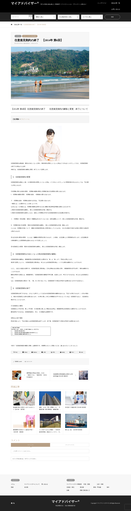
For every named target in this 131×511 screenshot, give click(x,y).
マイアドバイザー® (65, 501)
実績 (12, 487)
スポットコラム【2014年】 (29, 36)
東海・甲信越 (97, 487)
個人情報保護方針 (70, 505)
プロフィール (25, 119)
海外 (108, 487)
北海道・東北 (70, 487)
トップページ (102, 3)
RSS (14, 503)
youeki (20, 361)
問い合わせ (44, 484)
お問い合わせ (115, 9)
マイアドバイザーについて (32, 484)
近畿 (68, 490)
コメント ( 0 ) (30, 444)
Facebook (11, 503)
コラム (18, 36)
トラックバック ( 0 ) (69, 444)
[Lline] (43, 352)
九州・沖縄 (100, 484)
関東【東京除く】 (85, 490)
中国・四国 (87, 484)
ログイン (27, 458)
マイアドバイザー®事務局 (74, 484)
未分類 (26, 487)
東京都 (82, 487)
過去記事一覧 (115, 3)
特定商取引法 (59, 505)
